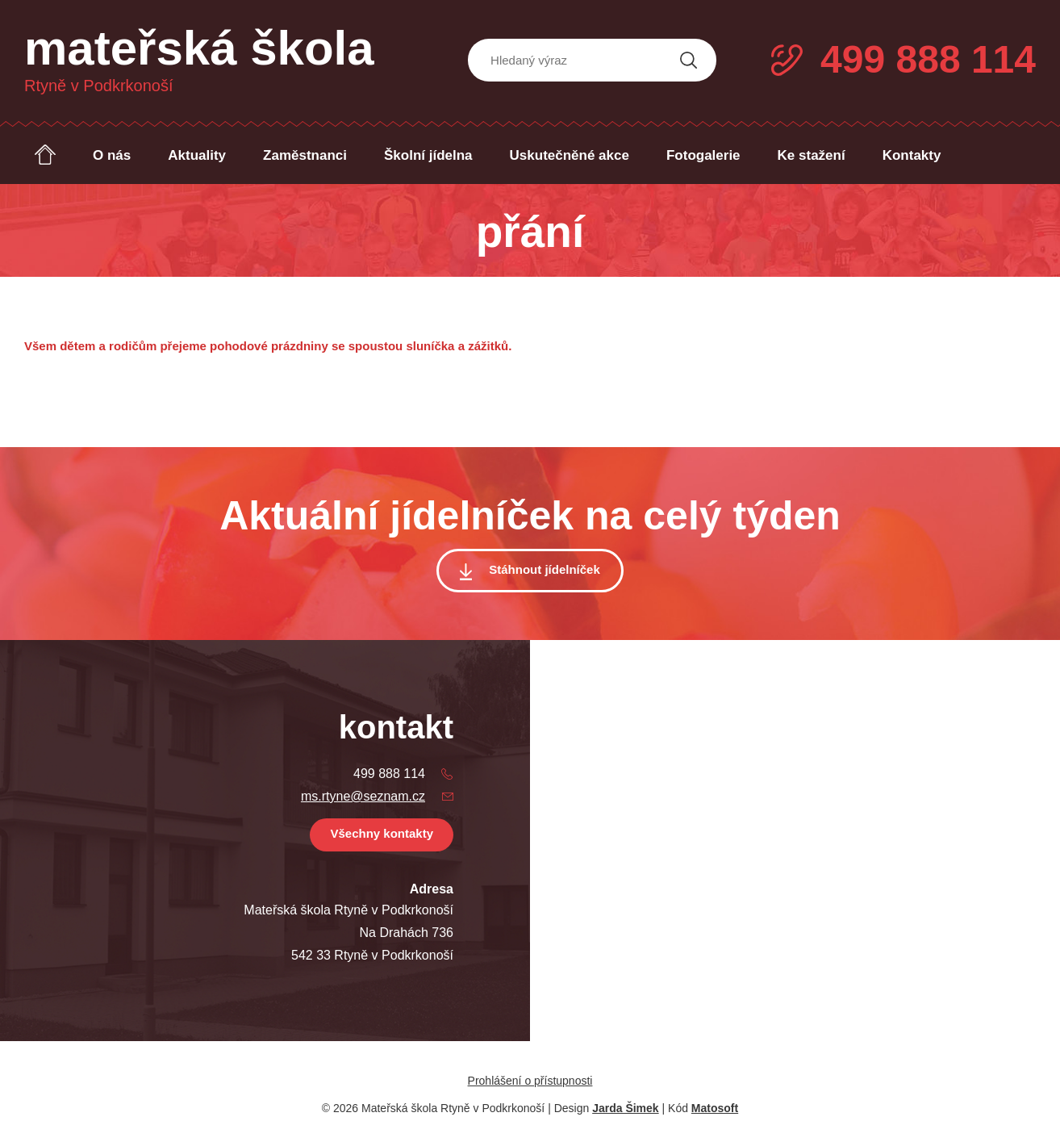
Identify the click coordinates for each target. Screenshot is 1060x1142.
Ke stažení (811, 155)
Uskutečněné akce (569, 155)
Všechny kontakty (381, 833)
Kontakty (912, 155)
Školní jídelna (428, 155)
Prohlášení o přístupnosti (530, 1080)
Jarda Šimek (625, 1108)
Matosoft (714, 1108)
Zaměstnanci (305, 155)
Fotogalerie (703, 155)
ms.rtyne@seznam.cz (363, 796)
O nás (112, 155)
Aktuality (197, 155)
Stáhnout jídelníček (544, 569)
